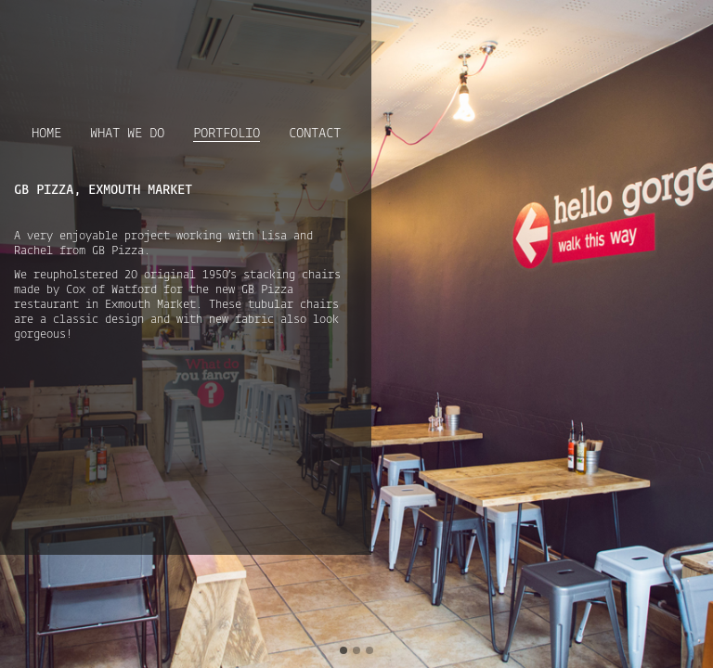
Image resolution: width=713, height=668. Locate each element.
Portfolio (226, 134)
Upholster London (94, 43)
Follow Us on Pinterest (344, 28)
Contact (315, 133)
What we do (127, 133)
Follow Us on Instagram (317, 28)
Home (46, 133)
